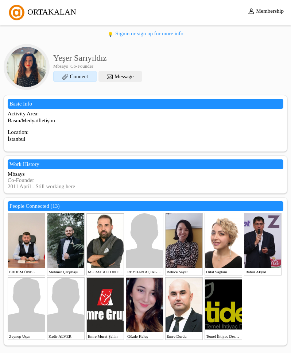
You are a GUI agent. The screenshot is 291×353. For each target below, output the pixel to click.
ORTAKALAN (41, 11)
